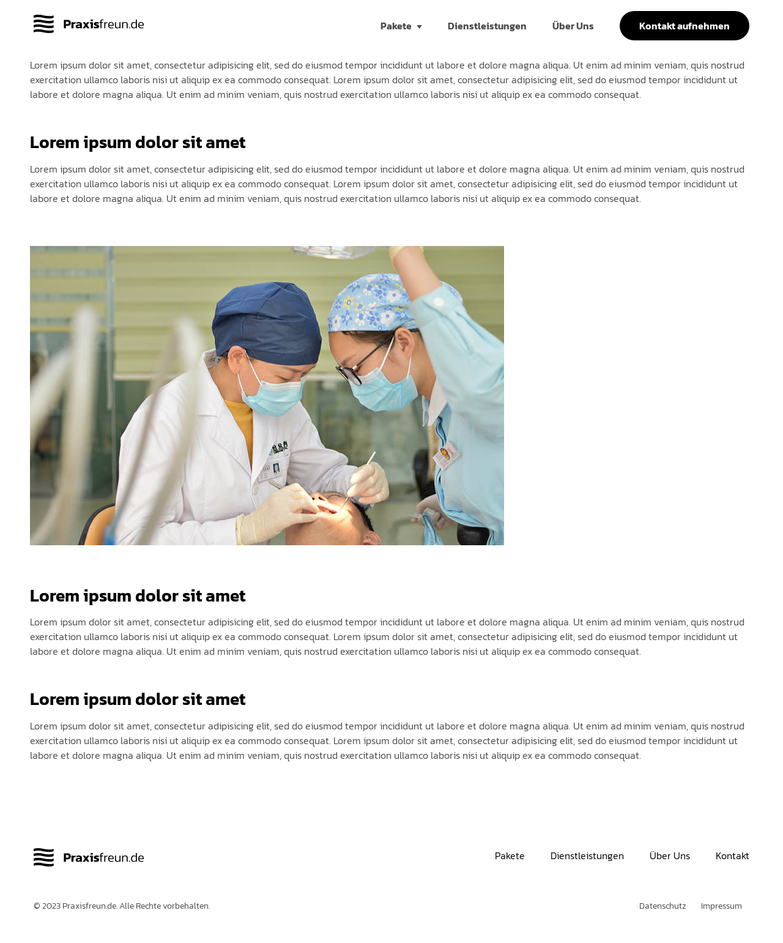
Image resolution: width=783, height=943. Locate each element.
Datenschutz (662, 906)
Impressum (721, 906)
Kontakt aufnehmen (684, 25)
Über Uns (573, 25)
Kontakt (732, 855)
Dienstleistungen (487, 25)
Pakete (396, 25)
